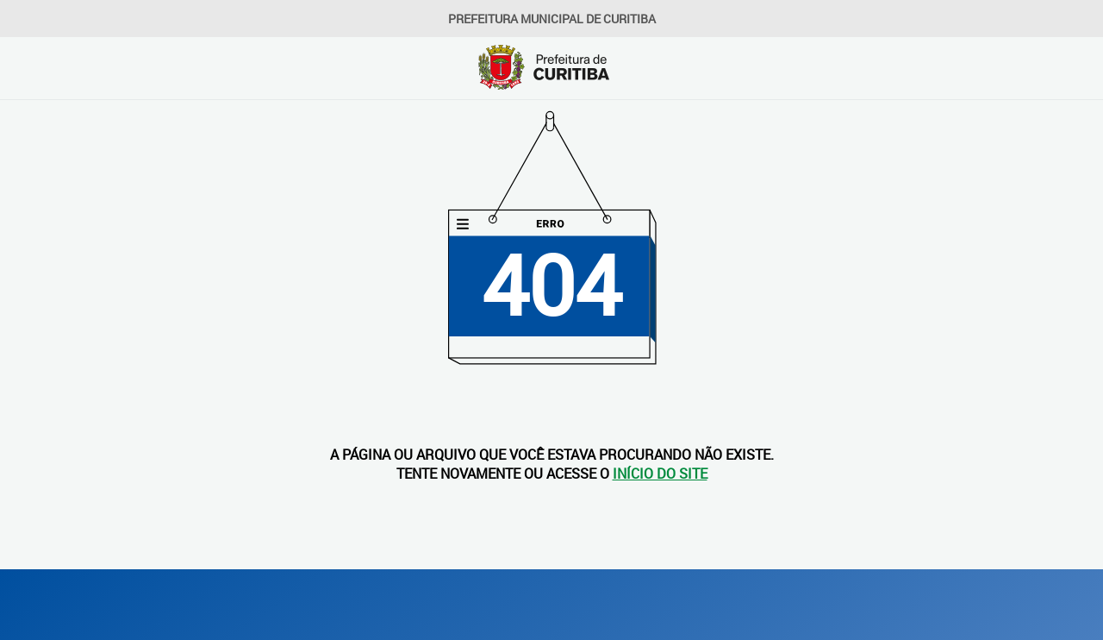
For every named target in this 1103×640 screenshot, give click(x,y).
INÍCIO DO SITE (660, 473)
